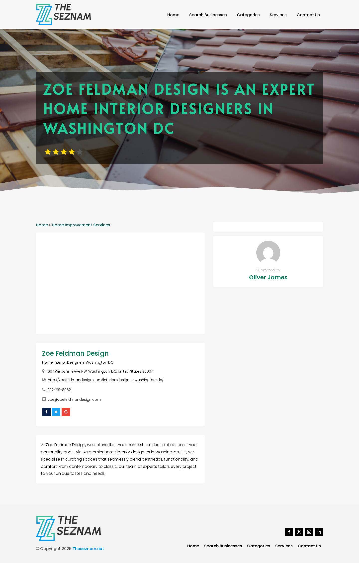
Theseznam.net (88, 549)
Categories (248, 15)
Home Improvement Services (81, 225)
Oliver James (268, 277)
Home (173, 15)
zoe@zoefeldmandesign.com (74, 399)
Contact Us (308, 15)
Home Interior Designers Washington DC (77, 362)
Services (278, 15)
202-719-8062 (59, 389)
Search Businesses (208, 15)
